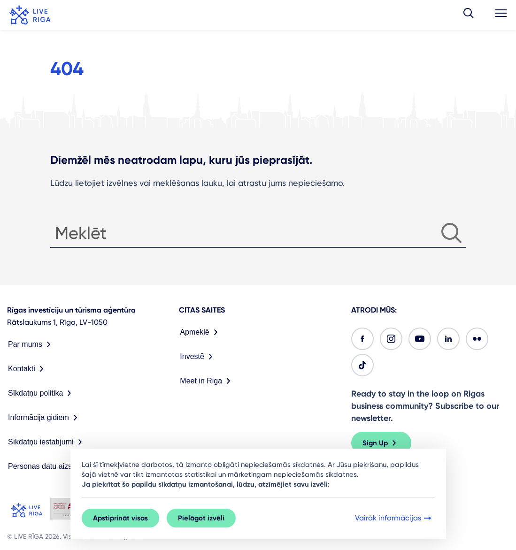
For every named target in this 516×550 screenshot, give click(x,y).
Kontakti (27, 368)
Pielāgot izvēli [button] (201, 518)
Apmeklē (200, 332)
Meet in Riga (207, 381)
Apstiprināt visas (120, 518)
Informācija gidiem (44, 417)
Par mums (31, 344)
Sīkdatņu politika (41, 393)
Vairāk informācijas (394, 518)
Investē (198, 356)
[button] (469, 15)
